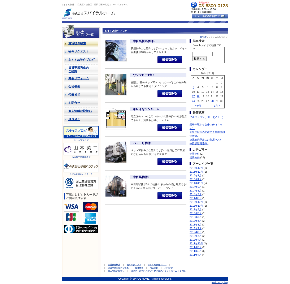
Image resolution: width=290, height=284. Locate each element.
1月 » (217, 105)
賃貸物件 (195, 157)
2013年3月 (196, 224)
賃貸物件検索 (114, 264)
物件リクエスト (78, 51)
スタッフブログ (81, 140)
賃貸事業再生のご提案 (118, 268)
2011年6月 (196, 247)
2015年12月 (196, 168)
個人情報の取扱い (80, 111)
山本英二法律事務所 (81, 157)
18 (198, 96)
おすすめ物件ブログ (81, 59)
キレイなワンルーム (146, 109)
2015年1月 (196, 179)
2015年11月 (196, 171)
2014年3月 (196, 198)
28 (212, 101)
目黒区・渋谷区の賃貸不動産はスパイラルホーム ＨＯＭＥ (158, 271)
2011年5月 (196, 251)
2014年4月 (196, 194)
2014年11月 (196, 183)
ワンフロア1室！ (144, 75)
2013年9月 (196, 209)
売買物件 (195, 153)
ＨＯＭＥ (74, 119)
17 (193, 96)
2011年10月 (196, 243)
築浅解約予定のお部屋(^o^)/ (205, 139)
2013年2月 (196, 228)
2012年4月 (196, 239)
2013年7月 (196, 217)
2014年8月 (196, 190)
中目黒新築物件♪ (144, 41)
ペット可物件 (142, 143)
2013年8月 (196, 213)
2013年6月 (196, 220)
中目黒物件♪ (141, 177)
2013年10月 (196, 205)
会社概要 (74, 86)
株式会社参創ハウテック (81, 174)
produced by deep (220, 282)
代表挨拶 (74, 94)
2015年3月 (196, 175)
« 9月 (198, 105)
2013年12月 (196, 202)
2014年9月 (196, 186)
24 (193, 101)
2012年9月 (196, 232)
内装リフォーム (78, 78)
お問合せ (74, 102)
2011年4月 (196, 254)
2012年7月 (196, 235)
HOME (203, 37)
